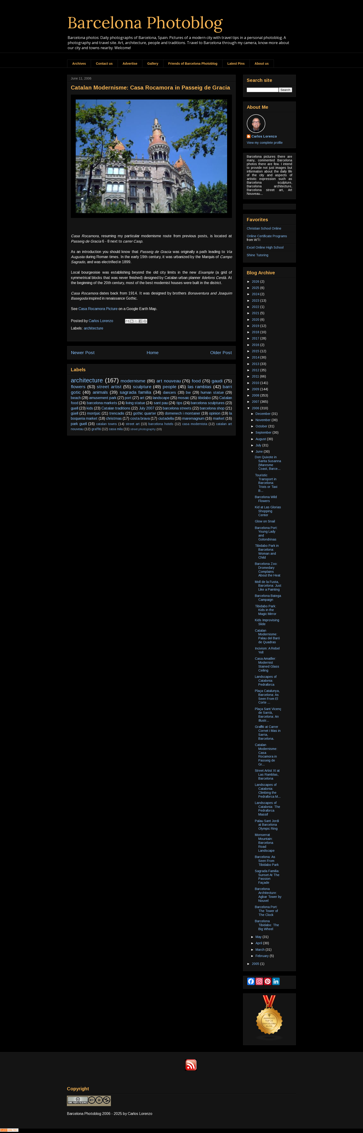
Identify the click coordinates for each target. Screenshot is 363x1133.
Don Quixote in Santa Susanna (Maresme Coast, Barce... (268, 462)
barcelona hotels (160, 424)
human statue (212, 392)
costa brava (140, 418)
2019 (256, 326)
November (264, 420)
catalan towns (106, 424)
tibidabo (204, 398)
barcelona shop (212, 408)
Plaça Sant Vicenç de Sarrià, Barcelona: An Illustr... (268, 714)
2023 (256, 300)
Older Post (221, 352)
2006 (256, 408)
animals (100, 392)
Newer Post (83, 352)
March (261, 949)
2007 (256, 401)
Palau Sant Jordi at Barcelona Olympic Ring (267, 825)
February (263, 956)
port (128, 398)
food (196, 380)
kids (90, 408)
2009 (256, 389)
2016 (256, 345)
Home (153, 352)
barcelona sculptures (207, 403)
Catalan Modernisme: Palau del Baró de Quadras (267, 636)
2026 (256, 281)
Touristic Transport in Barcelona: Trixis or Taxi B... (266, 483)
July (259, 445)
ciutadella (166, 418)
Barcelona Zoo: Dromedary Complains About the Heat (267, 569)
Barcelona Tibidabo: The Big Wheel (267, 925)
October (262, 426)
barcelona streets (177, 408)
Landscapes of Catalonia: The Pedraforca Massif (267, 808)
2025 (256, 288)
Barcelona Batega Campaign (268, 598)
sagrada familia (135, 392)
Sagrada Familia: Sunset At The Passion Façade (267, 876)
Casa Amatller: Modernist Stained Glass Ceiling (267, 664)
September (264, 432)
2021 (256, 313)
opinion (214, 413)
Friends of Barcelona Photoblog (192, 63)
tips (179, 403)
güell (74, 413)
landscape (161, 398)
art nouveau (168, 380)
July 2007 (146, 408)
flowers (78, 386)
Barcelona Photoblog (145, 22)
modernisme (133, 380)
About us (262, 63)
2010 (256, 383)
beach (76, 398)
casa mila (116, 429)
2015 (256, 351)
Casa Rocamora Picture (98, 309)
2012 (256, 370)
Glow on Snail (265, 521)
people (169, 386)
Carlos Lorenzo (264, 136)
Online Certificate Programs (267, 236)
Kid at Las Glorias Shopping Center (268, 511)
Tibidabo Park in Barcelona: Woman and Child (267, 551)
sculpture (142, 386)
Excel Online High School (265, 247)
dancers (169, 392)
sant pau (161, 403)
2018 (256, 332)
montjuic (93, 413)
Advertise (130, 63)
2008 (256, 395)
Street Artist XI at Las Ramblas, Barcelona (267, 774)
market (219, 418)
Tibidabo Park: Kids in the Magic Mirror (265, 610)
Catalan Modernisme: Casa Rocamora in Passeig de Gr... (266, 754)
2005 (256, 964)
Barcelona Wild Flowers (266, 499)
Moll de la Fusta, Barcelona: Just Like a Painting (268, 586)
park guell (79, 424)
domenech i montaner (182, 413)
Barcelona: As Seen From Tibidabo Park (267, 861)
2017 (256, 338)
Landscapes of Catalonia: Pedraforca (265, 680)
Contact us (104, 63)
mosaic (183, 398)
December (264, 414)
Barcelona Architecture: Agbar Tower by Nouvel (268, 894)
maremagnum (193, 418)
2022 (256, 307)
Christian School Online (264, 228)
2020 (256, 319)
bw (188, 392)
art (142, 398)
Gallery (152, 63)
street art (133, 424)
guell (74, 408)
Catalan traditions (115, 408)
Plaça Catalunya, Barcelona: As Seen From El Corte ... (267, 696)
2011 (256, 376)
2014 (256, 357)
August (261, 439)
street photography (143, 429)
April (259, 943)
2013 (256, 364)
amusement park (102, 398)
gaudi (217, 380)
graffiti (96, 429)
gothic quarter (144, 413)
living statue (135, 403)
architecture (93, 328)
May (259, 937)
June (260, 451)
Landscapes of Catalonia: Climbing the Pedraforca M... (268, 790)
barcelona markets (102, 403)
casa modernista (194, 424)
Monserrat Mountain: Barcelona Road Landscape (265, 842)
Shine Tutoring (257, 255)
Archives (79, 63)
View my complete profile (265, 142)
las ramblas (200, 386)
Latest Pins (236, 63)
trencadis (116, 413)
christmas (114, 418)
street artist (109, 386)
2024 (256, 294)
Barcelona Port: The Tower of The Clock (266, 911)
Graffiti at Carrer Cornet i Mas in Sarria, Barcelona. (268, 732)
